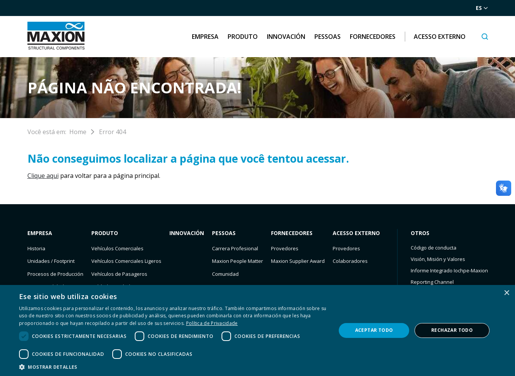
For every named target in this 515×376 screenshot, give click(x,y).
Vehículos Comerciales (117, 248)
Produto (243, 36)
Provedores (284, 248)
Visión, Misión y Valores (438, 259)
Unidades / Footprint (51, 261)
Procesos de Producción (55, 273)
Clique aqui (43, 175)
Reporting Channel (432, 281)
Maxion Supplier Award (298, 261)
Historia (36, 248)
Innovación (286, 36)
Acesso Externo (440, 36)
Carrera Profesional (235, 248)
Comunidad (225, 273)
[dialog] (257, 330)
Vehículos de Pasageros (119, 273)
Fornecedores (372, 36)
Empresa (205, 36)
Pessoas (327, 36)
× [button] (506, 293)
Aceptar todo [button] (374, 330)
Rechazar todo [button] (452, 330)
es (482, 7)
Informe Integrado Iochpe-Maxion (449, 270)
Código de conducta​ (433, 247)
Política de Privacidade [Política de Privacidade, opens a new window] (212, 323)
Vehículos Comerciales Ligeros (126, 261)
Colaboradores (350, 261)
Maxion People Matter (237, 261)
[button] (173, 366)
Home (77, 132)
